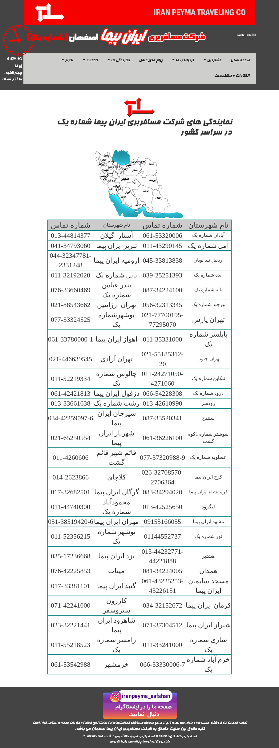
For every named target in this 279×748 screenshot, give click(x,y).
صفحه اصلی (239, 61)
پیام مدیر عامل (150, 61)
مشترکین (212, 61)
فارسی (240, 35)
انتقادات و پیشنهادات (231, 76)
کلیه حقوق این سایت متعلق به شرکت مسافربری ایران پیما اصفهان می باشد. (139, 729)
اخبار (67, 61)
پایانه (137, 742)
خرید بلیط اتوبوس (121, 742)
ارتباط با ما (183, 61)
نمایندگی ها (118, 61)
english (251, 35)
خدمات (90, 61)
